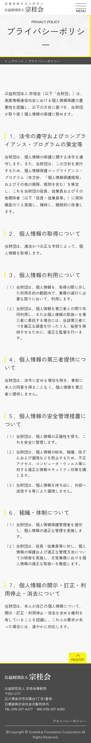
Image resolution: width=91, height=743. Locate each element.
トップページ (14, 61)
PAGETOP (77, 659)
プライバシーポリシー (69, 721)
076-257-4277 (22, 709)
